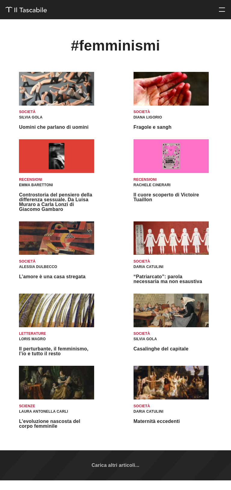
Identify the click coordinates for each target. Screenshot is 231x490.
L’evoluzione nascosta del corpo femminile (49, 424)
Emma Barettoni (36, 185)
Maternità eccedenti (157, 421)
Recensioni (30, 179)
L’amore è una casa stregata (52, 276)
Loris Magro (32, 339)
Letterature (32, 333)
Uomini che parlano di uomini (53, 127)
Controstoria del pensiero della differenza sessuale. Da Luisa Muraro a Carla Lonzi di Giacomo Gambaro (55, 202)
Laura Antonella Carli (43, 411)
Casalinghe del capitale (161, 348)
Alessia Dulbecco (38, 267)
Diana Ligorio (148, 117)
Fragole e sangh (153, 127)
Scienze (27, 406)
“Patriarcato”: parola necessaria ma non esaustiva (168, 279)
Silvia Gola (30, 117)
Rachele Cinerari (152, 185)
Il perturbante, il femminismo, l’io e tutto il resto (53, 351)
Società (27, 112)
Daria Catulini (149, 267)
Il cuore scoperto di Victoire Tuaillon (166, 197)
